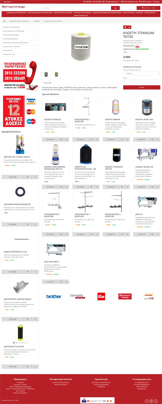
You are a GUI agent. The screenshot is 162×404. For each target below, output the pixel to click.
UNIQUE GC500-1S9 (144, 167)
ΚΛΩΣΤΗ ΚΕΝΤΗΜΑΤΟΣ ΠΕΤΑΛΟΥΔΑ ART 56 (54, 168)
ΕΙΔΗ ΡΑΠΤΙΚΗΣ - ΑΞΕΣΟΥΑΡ (133, 13)
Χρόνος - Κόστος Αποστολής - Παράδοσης (20, 389)
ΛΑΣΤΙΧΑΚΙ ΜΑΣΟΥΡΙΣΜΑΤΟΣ (17, 204)
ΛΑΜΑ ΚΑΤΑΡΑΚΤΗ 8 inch (15, 251)
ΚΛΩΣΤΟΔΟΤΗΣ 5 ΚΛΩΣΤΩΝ (52, 215)
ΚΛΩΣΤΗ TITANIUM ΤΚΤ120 (114, 168)
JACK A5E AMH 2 (51, 261)
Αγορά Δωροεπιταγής (101, 384)
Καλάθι (141, 87)
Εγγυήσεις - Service (20, 384)
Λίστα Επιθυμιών (142, 387)
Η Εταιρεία (20, 382)
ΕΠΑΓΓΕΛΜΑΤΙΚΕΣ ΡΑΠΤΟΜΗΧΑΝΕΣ (39, 13)
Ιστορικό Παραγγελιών (142, 384)
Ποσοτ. (125, 78)
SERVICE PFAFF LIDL (81, 16)
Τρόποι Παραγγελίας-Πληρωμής (20, 387)
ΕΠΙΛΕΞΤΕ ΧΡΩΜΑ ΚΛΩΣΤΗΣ (132, 70)
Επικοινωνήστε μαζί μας (60, 382)
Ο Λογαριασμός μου (142, 382)
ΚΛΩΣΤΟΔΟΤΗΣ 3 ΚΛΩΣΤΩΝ (112, 215)
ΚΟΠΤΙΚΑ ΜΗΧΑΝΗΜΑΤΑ (82, 13)
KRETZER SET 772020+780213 (17, 157)
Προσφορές (101, 387)
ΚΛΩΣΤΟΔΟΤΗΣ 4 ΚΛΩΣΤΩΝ (82, 215)
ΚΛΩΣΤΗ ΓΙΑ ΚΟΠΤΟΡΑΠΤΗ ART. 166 (85, 168)
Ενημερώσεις (141, 389)
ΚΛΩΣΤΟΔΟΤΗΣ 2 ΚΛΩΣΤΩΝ (82, 120)
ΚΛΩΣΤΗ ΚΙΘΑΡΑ (112, 119)
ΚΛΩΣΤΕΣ (37, 21)
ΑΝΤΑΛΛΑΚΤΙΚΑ (149, 13)
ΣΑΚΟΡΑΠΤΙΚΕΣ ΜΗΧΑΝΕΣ (63, 13)
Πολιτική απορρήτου (20, 393)
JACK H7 (139, 214)
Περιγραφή (47, 83)
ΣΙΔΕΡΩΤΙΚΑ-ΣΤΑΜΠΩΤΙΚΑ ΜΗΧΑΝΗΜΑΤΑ (107, 13)
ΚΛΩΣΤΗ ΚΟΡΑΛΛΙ (52, 119)
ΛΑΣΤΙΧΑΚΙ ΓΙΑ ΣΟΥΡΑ (14, 346)
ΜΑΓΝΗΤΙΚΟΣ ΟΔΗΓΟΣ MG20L (17, 299)
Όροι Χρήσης (20, 391)
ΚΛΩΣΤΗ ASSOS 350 (144, 119)
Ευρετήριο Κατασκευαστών (101, 382)
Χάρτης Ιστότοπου (60, 384)
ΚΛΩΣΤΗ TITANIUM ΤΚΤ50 (53, 21)
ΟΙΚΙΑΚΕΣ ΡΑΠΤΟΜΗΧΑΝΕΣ (16, 13)
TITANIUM (138, 41)
